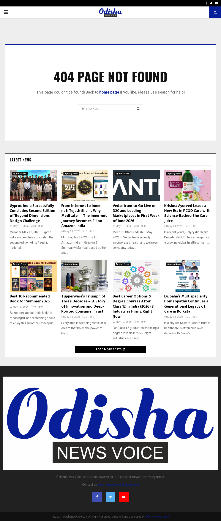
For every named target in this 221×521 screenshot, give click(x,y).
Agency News (20, 173)
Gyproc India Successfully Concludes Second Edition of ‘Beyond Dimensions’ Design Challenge (32, 213)
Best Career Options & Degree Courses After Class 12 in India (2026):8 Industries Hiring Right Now (133, 306)
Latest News (20, 160)
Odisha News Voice (157, 516)
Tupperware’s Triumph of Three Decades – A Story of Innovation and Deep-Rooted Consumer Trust (83, 304)
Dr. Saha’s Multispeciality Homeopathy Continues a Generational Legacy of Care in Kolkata (186, 304)
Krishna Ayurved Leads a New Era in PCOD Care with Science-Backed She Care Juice (187, 213)
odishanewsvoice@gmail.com (118, 484)
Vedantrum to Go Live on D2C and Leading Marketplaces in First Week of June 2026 (136, 213)
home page (109, 92)
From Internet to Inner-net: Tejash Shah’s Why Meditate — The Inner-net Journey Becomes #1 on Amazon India (84, 216)
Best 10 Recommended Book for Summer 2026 (30, 299)
